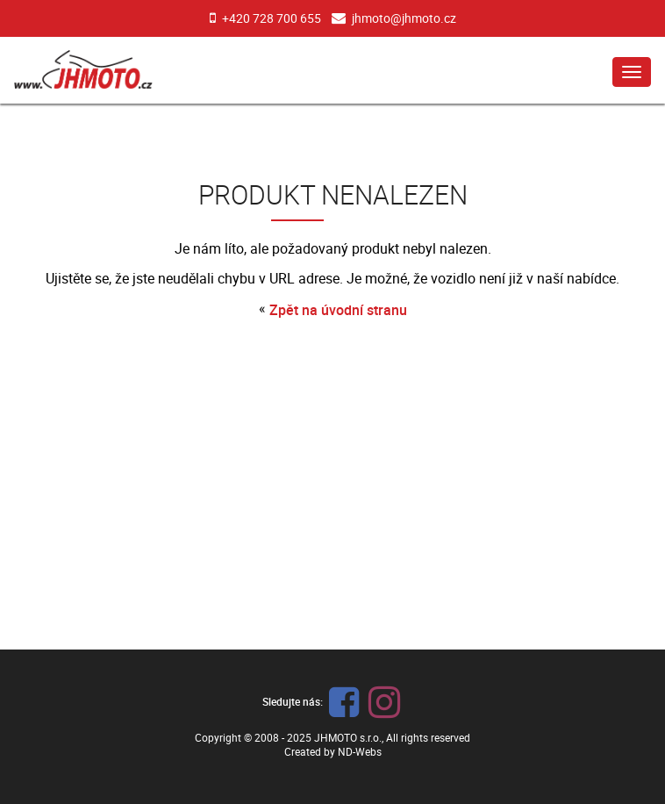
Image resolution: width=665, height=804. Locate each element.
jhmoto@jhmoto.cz (404, 18)
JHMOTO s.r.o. (348, 737)
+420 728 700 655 (271, 18)
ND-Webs (360, 751)
